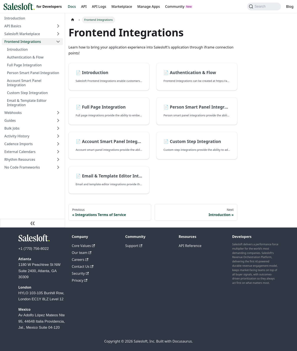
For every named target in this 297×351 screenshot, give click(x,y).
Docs (72, 6)
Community (174, 6)
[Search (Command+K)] (264, 6)
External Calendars (20, 151)
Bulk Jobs (12, 128)
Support (133, 245)
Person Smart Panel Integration (33, 72)
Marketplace (121, 6)
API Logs (99, 6)
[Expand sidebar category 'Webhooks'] (58, 112)
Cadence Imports (18, 143)
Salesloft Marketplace (22, 33)
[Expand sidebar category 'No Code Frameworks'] (58, 167)
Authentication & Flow (25, 57)
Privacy (79, 280)
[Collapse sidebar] (32, 223)
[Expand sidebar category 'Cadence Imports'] (58, 143)
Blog (290, 6)
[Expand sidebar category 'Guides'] (58, 120)
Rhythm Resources (19, 159)
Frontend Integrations (22, 41)
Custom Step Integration (27, 92)
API (84, 6)
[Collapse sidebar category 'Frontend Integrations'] (58, 41)
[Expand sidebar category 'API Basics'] (58, 26)
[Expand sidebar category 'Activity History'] (58, 136)
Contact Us (82, 266)
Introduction (14, 18)
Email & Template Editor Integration (27, 102)
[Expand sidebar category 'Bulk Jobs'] (58, 128)
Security (80, 273)
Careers (80, 259)
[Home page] (73, 19)
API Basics (12, 26)
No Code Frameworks (22, 167)
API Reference (190, 245)
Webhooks (13, 112)
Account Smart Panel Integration (24, 82)
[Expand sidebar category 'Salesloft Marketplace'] (58, 33)
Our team (81, 252)
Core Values (83, 245)
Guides (10, 120)
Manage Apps (148, 6)
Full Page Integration (24, 65)
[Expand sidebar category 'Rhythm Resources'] (58, 159)
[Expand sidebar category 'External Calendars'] (58, 151)
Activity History (16, 136)
